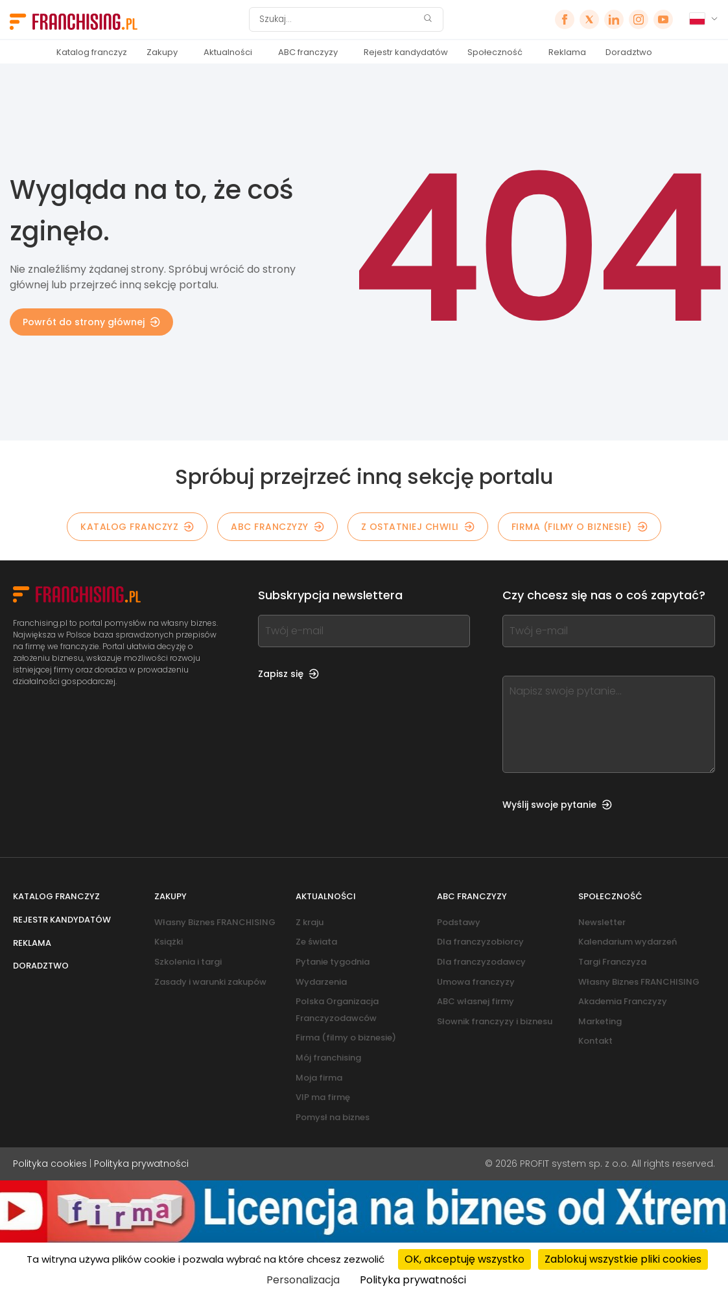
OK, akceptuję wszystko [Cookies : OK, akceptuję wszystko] (464, 1259)
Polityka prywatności (141, 1163)
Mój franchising (328, 1057)
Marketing (600, 1021)
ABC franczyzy (308, 52)
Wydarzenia (321, 982)
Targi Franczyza (612, 962)
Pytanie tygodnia (333, 962)
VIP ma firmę (323, 1097)
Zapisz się (288, 673)
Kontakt (595, 1041)
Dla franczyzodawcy (481, 962)
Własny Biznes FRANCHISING (215, 922)
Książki (168, 941)
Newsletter (602, 922)
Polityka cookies (50, 1163)
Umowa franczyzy (476, 982)
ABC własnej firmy (475, 1001)
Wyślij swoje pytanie (557, 804)
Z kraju (309, 922)
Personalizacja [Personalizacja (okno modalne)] (303, 1279)
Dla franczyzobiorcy (480, 941)
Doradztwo (628, 52)
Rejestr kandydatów (406, 52)
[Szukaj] (337, 19)
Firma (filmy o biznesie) (579, 526)
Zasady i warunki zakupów (210, 982)
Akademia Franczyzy (622, 1001)
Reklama (567, 52)
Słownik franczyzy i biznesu (494, 1021)
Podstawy (458, 922)
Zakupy (162, 52)
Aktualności (228, 52)
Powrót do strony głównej (91, 322)
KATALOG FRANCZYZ (137, 526)
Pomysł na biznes (333, 1117)
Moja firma (319, 1078)
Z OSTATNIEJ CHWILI (418, 526)
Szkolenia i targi (188, 962)
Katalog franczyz (91, 52)
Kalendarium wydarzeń (627, 941)
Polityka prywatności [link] (413, 1279)
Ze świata (316, 941)
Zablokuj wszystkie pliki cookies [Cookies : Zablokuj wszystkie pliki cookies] (623, 1259)
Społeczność (495, 52)
